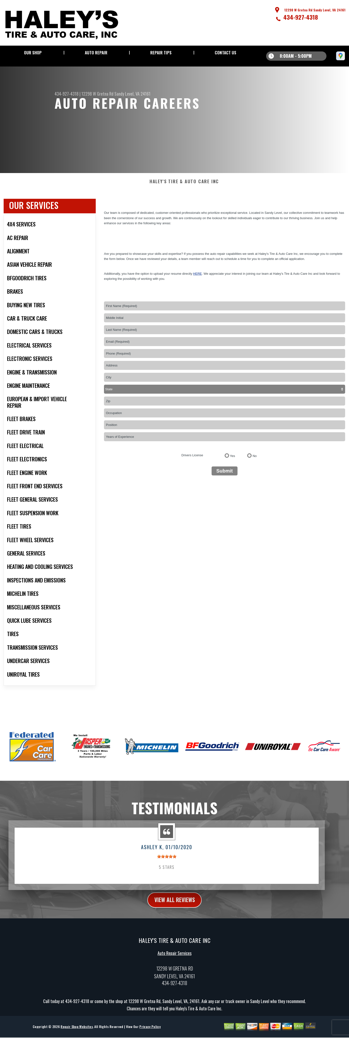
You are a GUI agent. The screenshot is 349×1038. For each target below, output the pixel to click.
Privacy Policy (149, 1031)
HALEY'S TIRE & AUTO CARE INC (184, 186)
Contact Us (225, 53)
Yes (232, 460)
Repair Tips (161, 53)
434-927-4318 (300, 17)
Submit (224, 475)
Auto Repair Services (174, 958)
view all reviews (174, 904)
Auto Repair (96, 53)
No (255, 460)
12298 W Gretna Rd (97, 94)
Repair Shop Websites (77, 1031)
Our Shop (33, 53)
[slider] (166, 861)
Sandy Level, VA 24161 (132, 94)
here (197, 278)
